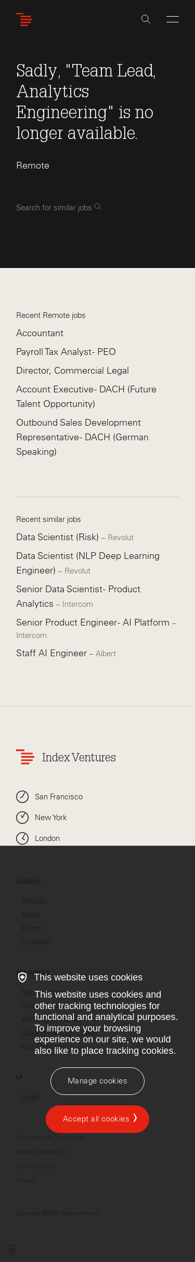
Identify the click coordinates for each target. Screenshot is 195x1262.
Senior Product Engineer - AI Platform (94, 622)
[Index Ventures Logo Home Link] (26, 19)
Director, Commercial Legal (72, 370)
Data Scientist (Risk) (58, 537)
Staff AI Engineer (52, 653)
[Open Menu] (172, 19)
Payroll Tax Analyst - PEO (66, 352)
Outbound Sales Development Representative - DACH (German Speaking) (82, 437)
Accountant (39, 333)
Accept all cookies (96, 1119)
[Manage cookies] (97, 1081)
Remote (32, 165)
